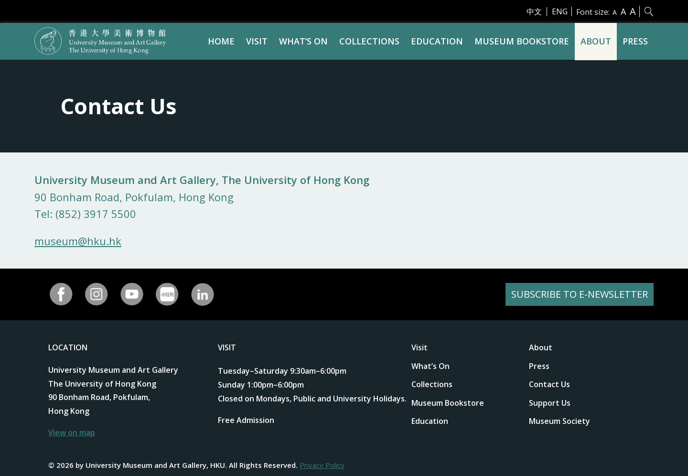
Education (437, 41)
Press (635, 41)
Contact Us (549, 384)
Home (221, 41)
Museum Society (559, 421)
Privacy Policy (322, 465)
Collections (369, 41)
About (595, 41)
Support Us (549, 403)
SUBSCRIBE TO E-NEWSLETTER (579, 294)
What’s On (303, 41)
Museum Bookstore (521, 41)
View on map (71, 432)
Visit (257, 41)
